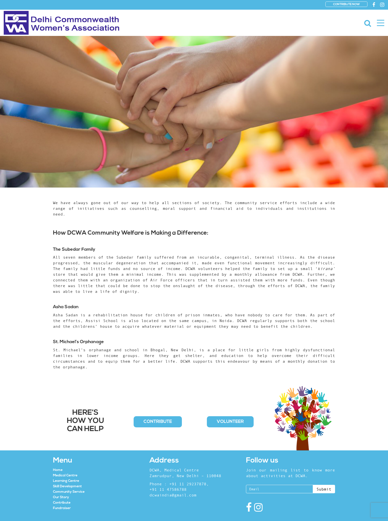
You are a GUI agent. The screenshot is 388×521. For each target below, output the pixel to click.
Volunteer (230, 421)
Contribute (158, 421)
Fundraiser (62, 508)
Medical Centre (65, 475)
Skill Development (67, 486)
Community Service (69, 492)
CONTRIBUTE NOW (346, 4)
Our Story (61, 497)
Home (58, 470)
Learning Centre (66, 481)
